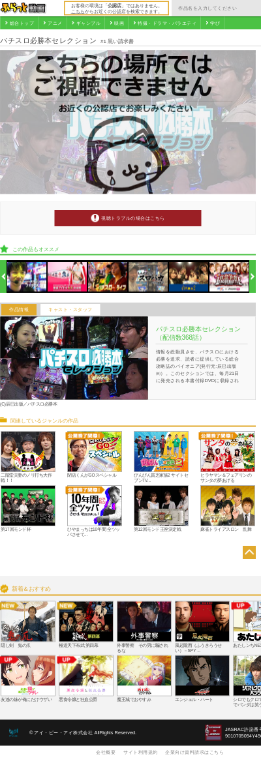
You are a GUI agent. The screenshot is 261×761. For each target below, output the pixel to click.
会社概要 (105, 751)
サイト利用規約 (140, 751)
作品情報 (19, 309)
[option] (27, 276)
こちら (78, 11)
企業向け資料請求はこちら (194, 751)
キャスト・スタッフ (70, 309)
